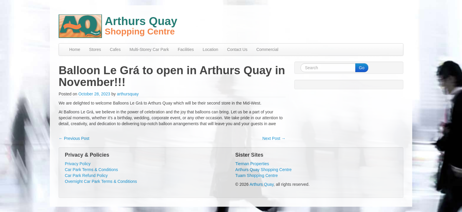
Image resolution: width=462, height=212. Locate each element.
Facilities (186, 49)
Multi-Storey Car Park (149, 49)
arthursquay (128, 94)
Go (361, 67)
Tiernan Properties (252, 163)
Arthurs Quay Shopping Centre (263, 169)
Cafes (115, 49)
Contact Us (237, 49)
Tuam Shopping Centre (256, 175)
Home (74, 49)
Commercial (267, 49)
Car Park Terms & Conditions (91, 169)
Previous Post (74, 138)
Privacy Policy (77, 163)
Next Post (274, 138)
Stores (95, 49)
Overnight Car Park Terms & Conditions (101, 181)
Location (210, 49)
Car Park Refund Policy (86, 175)
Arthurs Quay (261, 184)
